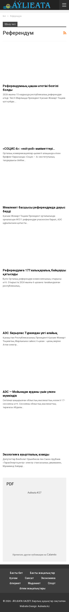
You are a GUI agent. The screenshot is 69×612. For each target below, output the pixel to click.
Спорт (51, 583)
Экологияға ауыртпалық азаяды (26, 454)
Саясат (29, 578)
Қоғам (13, 578)
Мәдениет (34, 583)
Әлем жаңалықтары (32, 588)
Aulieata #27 (34, 492)
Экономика (48, 578)
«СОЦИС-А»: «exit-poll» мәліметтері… (29, 148)
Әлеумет (15, 583)
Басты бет (16, 572)
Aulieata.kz (43, 606)
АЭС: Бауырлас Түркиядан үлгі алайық (30, 333)
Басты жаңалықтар (42, 572)
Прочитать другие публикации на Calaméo (34, 554)
